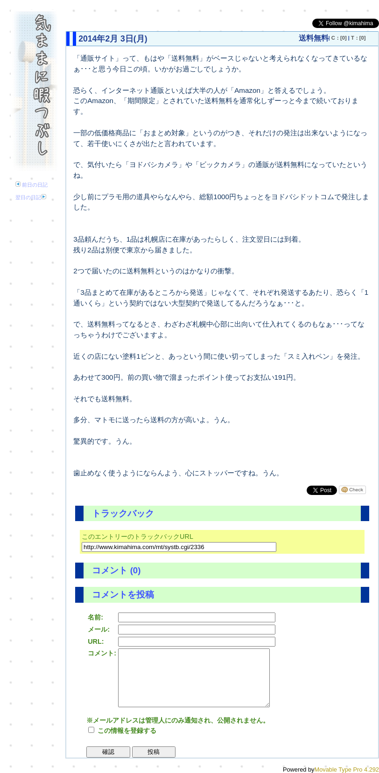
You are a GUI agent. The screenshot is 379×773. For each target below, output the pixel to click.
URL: (96, 641)
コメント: (102, 653)
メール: (99, 629)
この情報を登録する (122, 730)
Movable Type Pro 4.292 (347, 769)
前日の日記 (31, 185)
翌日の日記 (30, 197)
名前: (95, 617)
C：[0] (339, 38)
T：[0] (358, 38)
